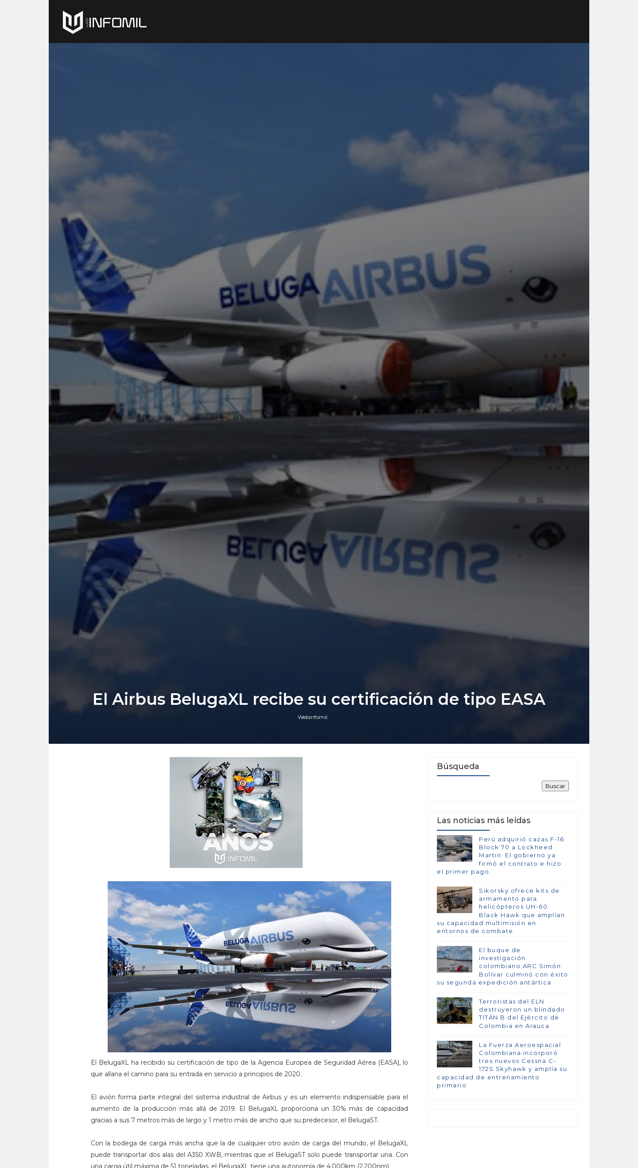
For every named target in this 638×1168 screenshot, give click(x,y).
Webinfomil (312, 717)
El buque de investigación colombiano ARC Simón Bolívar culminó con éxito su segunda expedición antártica (502, 966)
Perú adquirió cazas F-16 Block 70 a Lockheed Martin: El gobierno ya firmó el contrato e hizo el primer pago (500, 855)
